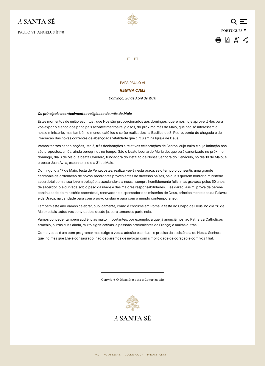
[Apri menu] (243, 21)
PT (136, 59)
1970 (60, 32)
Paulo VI (27, 32)
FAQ (97, 354)
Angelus (46, 32)
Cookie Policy (134, 354)
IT (128, 59)
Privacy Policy (156, 354)
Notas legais (112, 354)
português (231, 31)
